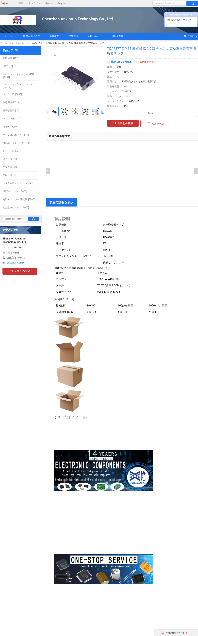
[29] (10, 159)
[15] (8, 66)
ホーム (8, 36)
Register (62, 3)
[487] (10, 58)
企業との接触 (20, 271)
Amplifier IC (22, 43)
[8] (11, 102)
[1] (11, 118)
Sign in (48, 3)
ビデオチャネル (148, 61)
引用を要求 (117, 36)
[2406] (15, 191)
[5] (9, 175)
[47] (18, 183)
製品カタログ (31, 36)
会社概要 (54, 36)
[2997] (18, 76)
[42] (11, 110)
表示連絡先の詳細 (16, 263)
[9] (20, 86)
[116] (10, 167)
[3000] (12, 94)
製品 (21, 3)
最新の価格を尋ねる (121, 61)
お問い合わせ (95, 36)
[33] (11, 151)
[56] (17, 143)
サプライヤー (36, 3)
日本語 (188, 36)
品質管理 (73, 36)
